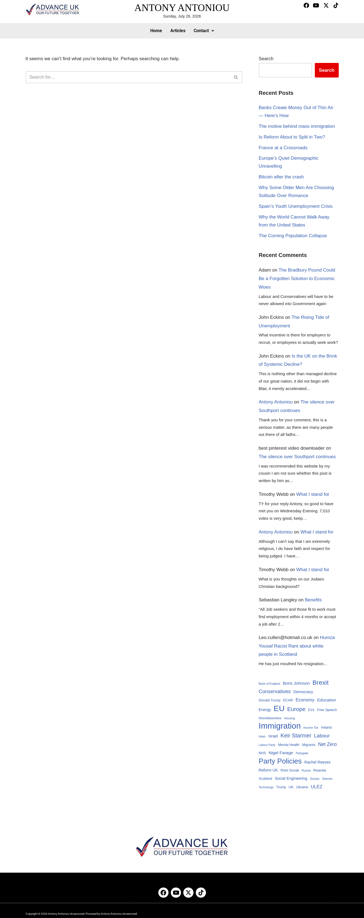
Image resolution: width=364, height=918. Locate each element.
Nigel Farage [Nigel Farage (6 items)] (281, 752)
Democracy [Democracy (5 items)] (303, 692)
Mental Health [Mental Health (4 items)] (288, 745)
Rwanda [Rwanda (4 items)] (319, 770)
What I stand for (312, 494)
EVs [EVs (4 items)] (311, 710)
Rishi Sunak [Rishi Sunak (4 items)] (289, 770)
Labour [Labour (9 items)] (322, 736)
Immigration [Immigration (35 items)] (280, 726)
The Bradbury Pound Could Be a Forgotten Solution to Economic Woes (297, 278)
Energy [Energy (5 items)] (265, 709)
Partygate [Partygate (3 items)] (302, 753)
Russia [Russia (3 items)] (306, 770)
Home (156, 30)
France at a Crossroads (283, 147)
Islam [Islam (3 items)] (262, 736)
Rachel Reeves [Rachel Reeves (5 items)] (317, 762)
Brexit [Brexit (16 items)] (321, 682)
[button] (204, 30)
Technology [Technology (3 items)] (266, 787)
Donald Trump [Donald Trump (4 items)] (269, 700)
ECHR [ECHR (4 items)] (288, 700)
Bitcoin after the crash (281, 176)
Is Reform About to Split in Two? (292, 137)
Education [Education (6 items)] (326, 700)
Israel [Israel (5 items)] (273, 736)
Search (266, 58)
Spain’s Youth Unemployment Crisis (296, 206)
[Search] (128, 77)
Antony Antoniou (276, 402)
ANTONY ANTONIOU (181, 7)
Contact (204, 30)
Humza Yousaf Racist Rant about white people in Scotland (297, 646)
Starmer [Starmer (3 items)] (327, 778)
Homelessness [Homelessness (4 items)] (270, 718)
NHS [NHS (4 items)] (262, 753)
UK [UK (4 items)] (291, 787)
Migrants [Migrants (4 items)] (308, 745)
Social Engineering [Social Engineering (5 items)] (291, 778)
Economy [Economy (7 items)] (305, 699)
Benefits (313, 599)
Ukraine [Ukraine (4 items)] (302, 787)
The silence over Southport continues (297, 456)
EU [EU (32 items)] (279, 708)
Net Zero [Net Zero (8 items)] (327, 744)
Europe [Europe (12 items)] (296, 709)
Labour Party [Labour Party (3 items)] (267, 744)
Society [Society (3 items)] (314, 778)
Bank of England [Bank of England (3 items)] (269, 683)
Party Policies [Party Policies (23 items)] (280, 761)
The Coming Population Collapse (293, 235)
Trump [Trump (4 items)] (281, 787)
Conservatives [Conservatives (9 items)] (275, 691)
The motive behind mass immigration (297, 126)
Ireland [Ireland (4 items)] (326, 727)
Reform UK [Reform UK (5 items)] (268, 770)
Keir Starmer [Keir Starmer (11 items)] (295, 735)
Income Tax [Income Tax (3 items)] (310, 727)
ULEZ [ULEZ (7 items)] (316, 786)
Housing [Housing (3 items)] (289, 718)
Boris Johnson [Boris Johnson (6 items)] (296, 683)
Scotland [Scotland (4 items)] (265, 779)
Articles (177, 30)
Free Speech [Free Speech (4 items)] (327, 710)
